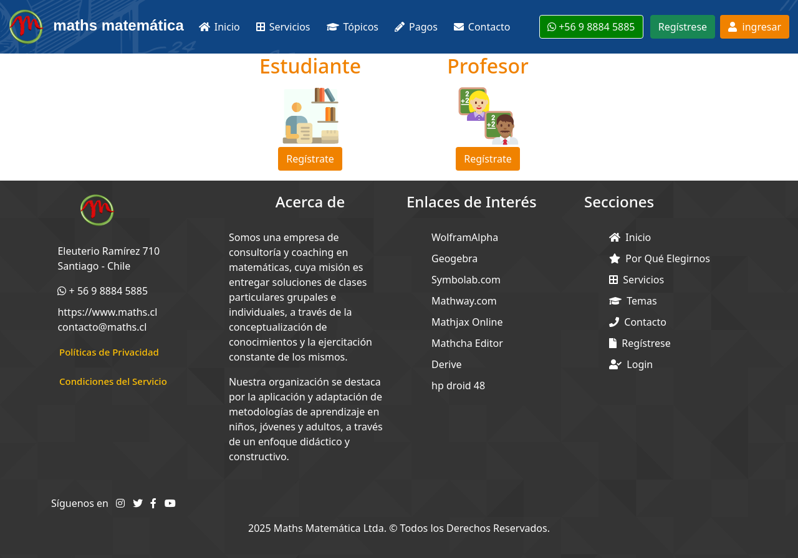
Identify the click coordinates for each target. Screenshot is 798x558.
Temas (633, 301)
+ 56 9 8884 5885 (102, 291)
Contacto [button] (482, 27)
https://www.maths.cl (107, 312)
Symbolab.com (466, 279)
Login (631, 364)
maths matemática (95, 26)
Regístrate (310, 159)
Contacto (637, 322)
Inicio (630, 237)
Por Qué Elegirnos (659, 258)
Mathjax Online (466, 322)
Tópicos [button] (352, 27)
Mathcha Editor (467, 343)
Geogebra (454, 258)
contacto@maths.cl (102, 327)
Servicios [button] (283, 27)
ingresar (754, 27)
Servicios (636, 279)
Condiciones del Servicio (113, 381)
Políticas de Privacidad (109, 352)
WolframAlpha (464, 237)
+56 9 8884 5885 (591, 27)
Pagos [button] (416, 27)
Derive (446, 364)
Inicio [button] (219, 27)
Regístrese (682, 27)
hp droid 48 (458, 385)
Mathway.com (464, 301)
